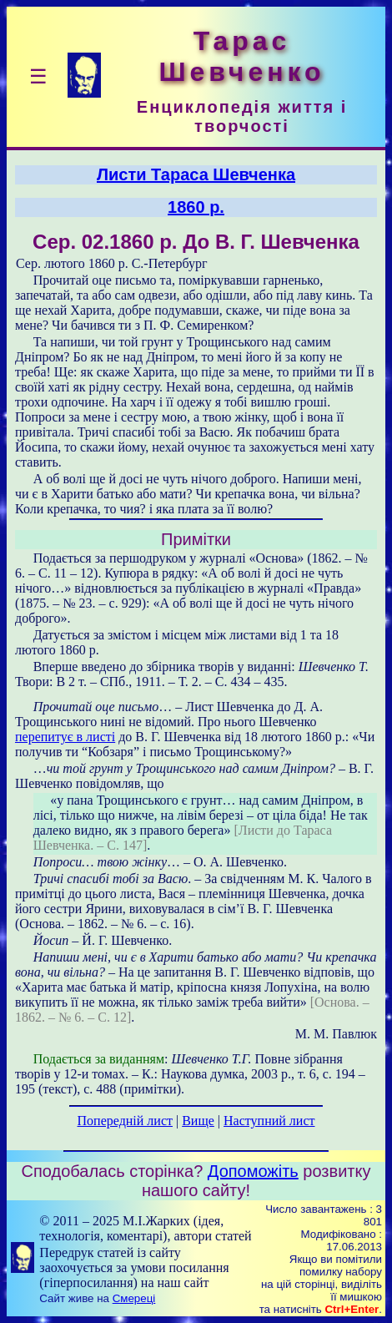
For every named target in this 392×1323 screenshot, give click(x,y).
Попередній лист (125, 1120)
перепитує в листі (65, 737)
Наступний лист (269, 1120)
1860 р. (196, 207)
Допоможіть (253, 1171)
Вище (198, 1120)
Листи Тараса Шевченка (196, 174)
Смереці (134, 1298)
